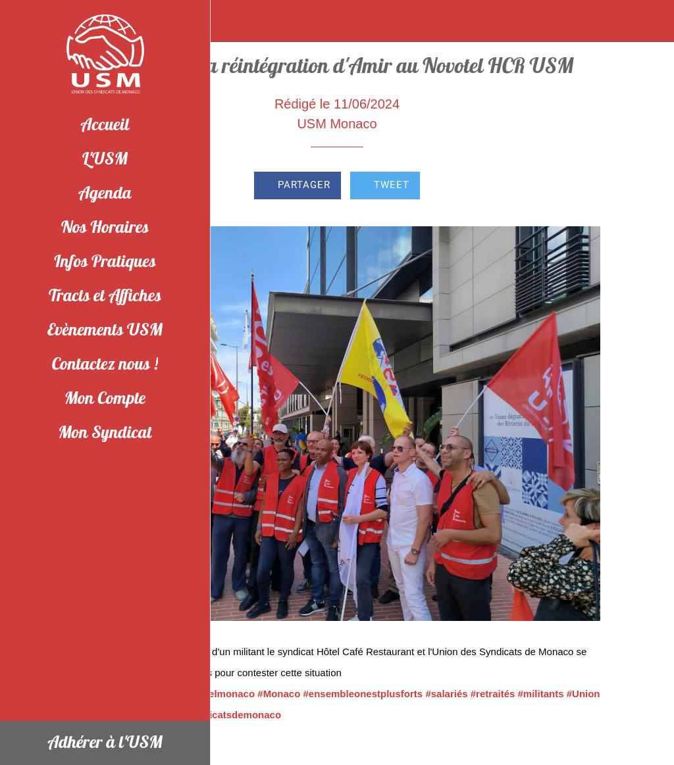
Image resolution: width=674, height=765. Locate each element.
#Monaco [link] (278, 693)
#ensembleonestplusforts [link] (363, 693)
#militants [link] (541, 693)
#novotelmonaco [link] (215, 693)
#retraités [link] (493, 693)
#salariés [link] (446, 693)
